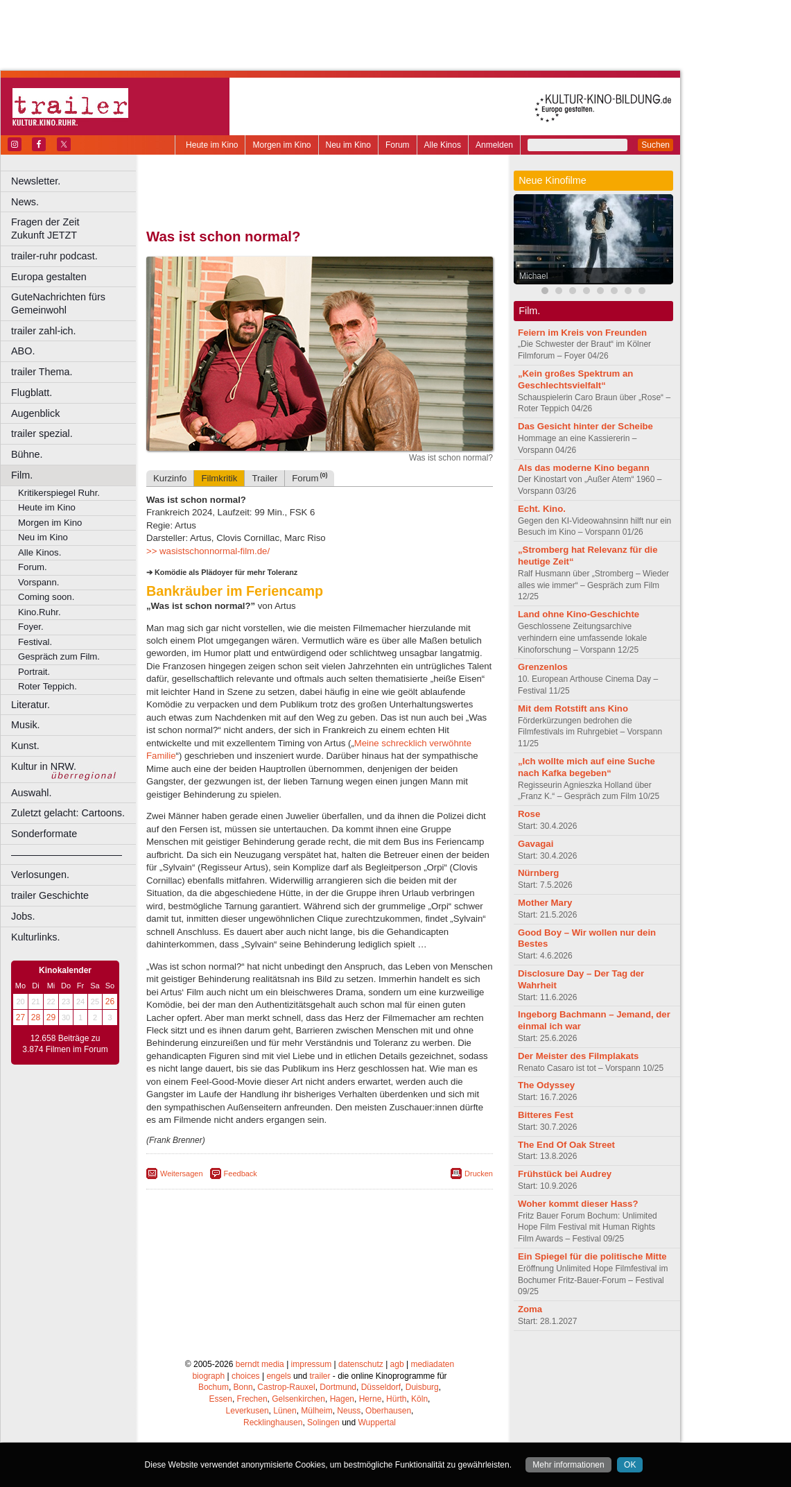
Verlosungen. (40, 874)
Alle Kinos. (39, 552)
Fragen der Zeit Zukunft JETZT (75, 228)
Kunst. (25, 745)
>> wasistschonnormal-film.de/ (208, 551)
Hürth (396, 1399)
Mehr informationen (568, 1465)
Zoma (530, 1309)
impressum (311, 1364)
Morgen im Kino (281, 145)
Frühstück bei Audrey (564, 1174)
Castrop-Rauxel (286, 1387)
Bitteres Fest (545, 1115)
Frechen (252, 1399)
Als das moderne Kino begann (584, 468)
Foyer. (31, 626)
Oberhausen (388, 1411)
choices (246, 1376)
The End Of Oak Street (566, 1145)
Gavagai (535, 844)
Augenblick (35, 413)
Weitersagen (181, 1173)
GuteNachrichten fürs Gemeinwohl (58, 303)
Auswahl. (31, 792)
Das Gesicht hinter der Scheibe (585, 426)
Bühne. (27, 454)
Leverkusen (247, 1411)
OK (630, 1465)
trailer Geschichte (50, 895)
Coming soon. (46, 597)
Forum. (32, 567)
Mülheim (316, 1411)
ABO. (23, 350)
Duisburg (422, 1387)
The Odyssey (546, 1085)
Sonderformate (44, 833)
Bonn (243, 1387)
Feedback (240, 1173)
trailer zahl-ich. (43, 330)
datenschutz (360, 1364)
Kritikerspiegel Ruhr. (59, 493)
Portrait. (34, 672)
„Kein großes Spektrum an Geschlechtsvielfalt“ (575, 379)
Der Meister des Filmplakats (578, 1056)
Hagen (342, 1399)
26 (109, 1001)
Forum (397, 145)
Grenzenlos (543, 667)
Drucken (478, 1173)
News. (25, 201)
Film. (22, 475)
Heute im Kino (212, 145)
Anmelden (494, 145)
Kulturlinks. (35, 937)
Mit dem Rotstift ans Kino (573, 708)
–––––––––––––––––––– (66, 854)
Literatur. (30, 704)
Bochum (213, 1387)
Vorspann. (38, 582)
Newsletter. (35, 181)
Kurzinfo (169, 478)
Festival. (35, 642)
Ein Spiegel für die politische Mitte (592, 1256)
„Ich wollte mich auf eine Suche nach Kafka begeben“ (586, 767)
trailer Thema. (42, 371)
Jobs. (23, 916)
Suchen (655, 145)
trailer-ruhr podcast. (54, 255)
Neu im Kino (348, 145)
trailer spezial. (42, 433)
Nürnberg (538, 873)
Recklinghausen (272, 1422)
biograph (208, 1376)
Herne (370, 1399)
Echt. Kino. (542, 509)
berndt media (260, 1364)
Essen (220, 1399)
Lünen (284, 1411)
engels (278, 1376)
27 (20, 1017)
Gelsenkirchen (298, 1399)
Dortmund (338, 1387)
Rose (529, 814)
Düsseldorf (381, 1387)
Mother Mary (545, 902)
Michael (533, 276)
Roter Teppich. (47, 686)
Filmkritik (219, 478)
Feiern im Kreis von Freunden (582, 332)
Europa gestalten (49, 276)
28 (35, 1017)
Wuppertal (377, 1422)
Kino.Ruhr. (39, 612)
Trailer (264, 478)
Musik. (25, 724)
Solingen (323, 1422)
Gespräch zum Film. (59, 656)
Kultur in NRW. (43, 766)
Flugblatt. (31, 392)
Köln (419, 1399)
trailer (319, 1376)
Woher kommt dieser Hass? (578, 1203)
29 (50, 1017)
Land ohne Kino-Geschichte (578, 614)
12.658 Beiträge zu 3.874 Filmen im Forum (64, 1043)
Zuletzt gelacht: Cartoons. (68, 812)
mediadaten (432, 1364)
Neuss (348, 1411)
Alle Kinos (442, 145)
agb (397, 1364)
